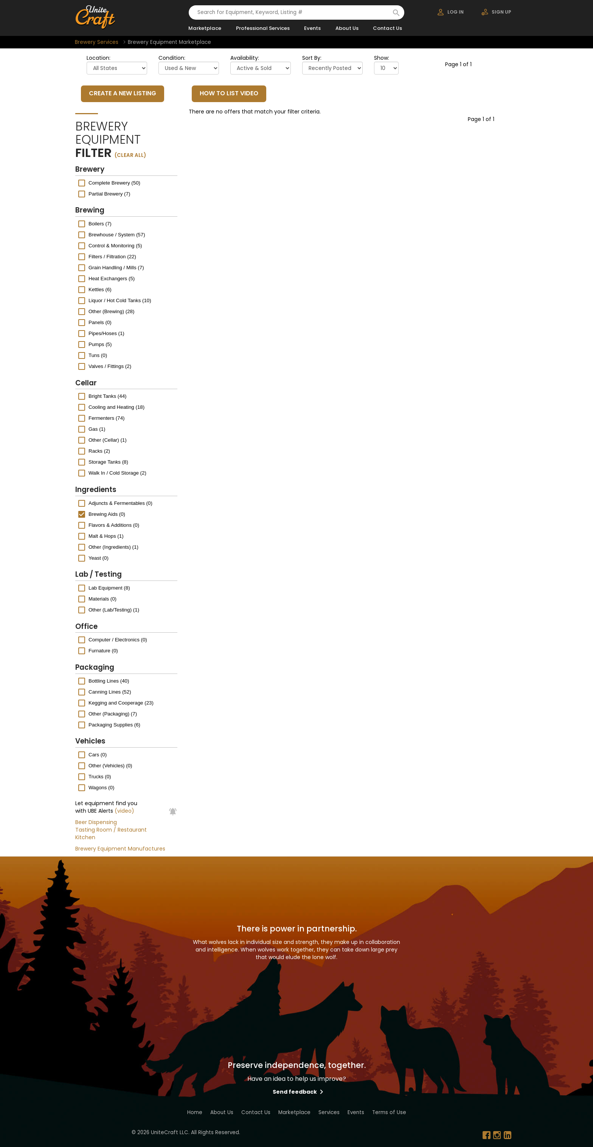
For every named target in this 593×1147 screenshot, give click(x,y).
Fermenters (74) (106, 418)
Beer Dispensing (96, 822)
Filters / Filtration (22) (112, 256)
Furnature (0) (103, 650)
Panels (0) (100, 322)
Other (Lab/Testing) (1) (113, 610)
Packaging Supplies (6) (114, 724)
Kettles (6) (100, 289)
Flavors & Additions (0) (113, 525)
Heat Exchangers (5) (111, 278)
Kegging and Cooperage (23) (121, 702)
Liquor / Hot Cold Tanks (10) (119, 300)
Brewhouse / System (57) (116, 234)
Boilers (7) (100, 224)
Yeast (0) (98, 557)
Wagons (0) (101, 787)
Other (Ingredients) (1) (113, 546)
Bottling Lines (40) (108, 680)
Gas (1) (96, 429)
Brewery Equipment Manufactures (120, 848)
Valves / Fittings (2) (109, 366)
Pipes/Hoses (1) (106, 333)
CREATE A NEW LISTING (122, 93)
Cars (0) (97, 754)
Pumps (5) (100, 344)
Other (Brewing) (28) (111, 311)
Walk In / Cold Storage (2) (117, 473)
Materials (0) (102, 599)
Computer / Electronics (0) (117, 640)
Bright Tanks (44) (107, 396)
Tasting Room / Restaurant (111, 829)
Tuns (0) (97, 355)
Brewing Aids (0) (106, 514)
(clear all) (130, 155)
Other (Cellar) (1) (107, 440)
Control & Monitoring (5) (115, 245)
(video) (124, 811)
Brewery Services (96, 42)
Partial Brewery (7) (109, 193)
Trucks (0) (99, 776)
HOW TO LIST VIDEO (229, 93)
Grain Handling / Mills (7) (116, 267)
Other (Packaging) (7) (112, 713)
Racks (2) (99, 451)
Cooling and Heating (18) (116, 407)
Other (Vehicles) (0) (110, 765)
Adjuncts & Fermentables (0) (120, 503)
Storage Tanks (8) (108, 462)
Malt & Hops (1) (106, 536)
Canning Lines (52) (109, 691)
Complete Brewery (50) (114, 182)
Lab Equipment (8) (109, 588)
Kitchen (85, 837)
